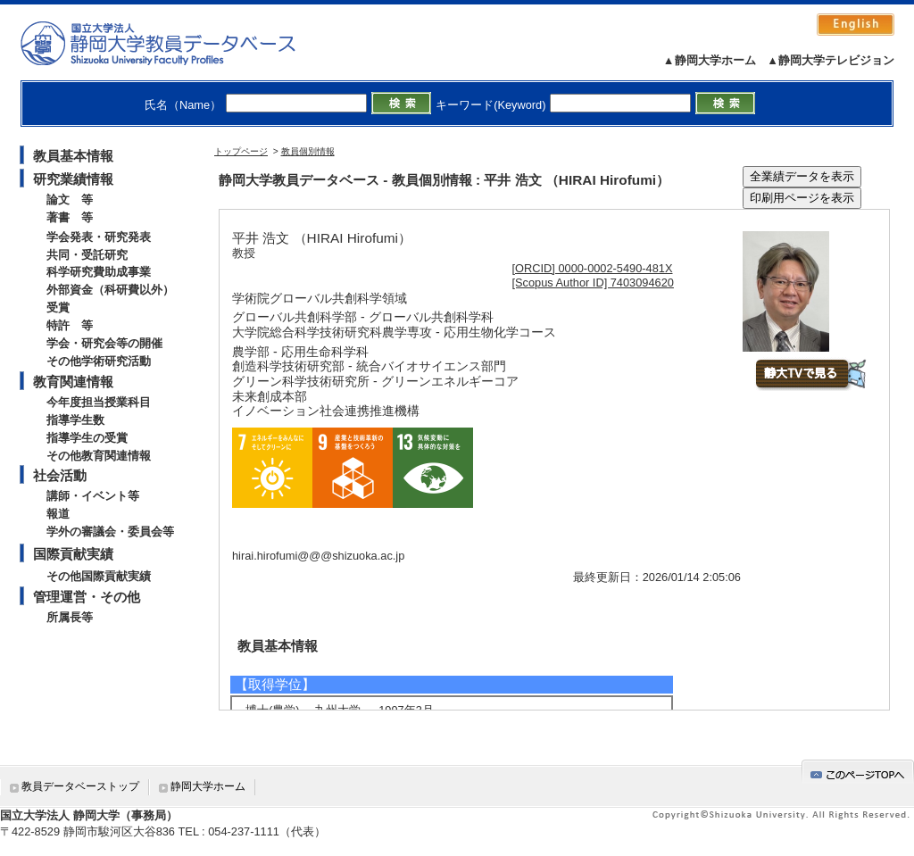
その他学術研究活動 (98, 361)
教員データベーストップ (80, 786)
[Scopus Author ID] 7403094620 (593, 282)
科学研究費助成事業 (98, 271)
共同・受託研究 (87, 255)
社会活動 (60, 475)
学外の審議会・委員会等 (110, 531)
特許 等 (69, 325)
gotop (858, 772)
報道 (58, 513)
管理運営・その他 (86, 596)
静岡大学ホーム (207, 786)
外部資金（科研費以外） (110, 289)
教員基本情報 (73, 155)
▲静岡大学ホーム (709, 60)
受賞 (58, 307)
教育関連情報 (73, 381)
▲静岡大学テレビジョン (830, 60)
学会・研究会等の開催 (104, 343)
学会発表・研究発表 (98, 237)
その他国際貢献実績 (98, 576)
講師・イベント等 (92, 496)
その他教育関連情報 (98, 455)
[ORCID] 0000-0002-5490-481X (592, 268)
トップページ (241, 151)
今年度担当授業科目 (98, 402)
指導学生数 (75, 420)
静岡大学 (176, 43)
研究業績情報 (73, 179)
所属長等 (69, 617)
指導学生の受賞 (87, 438)
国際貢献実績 (73, 553)
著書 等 (69, 217)
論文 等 (69, 199)
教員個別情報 (308, 151)
